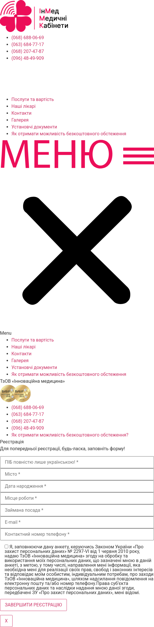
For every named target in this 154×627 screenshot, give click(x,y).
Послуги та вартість (32, 99)
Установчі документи (34, 127)
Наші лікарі (23, 106)
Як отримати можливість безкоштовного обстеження (68, 133)
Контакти (21, 113)
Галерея (20, 120)
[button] (77, 237)
